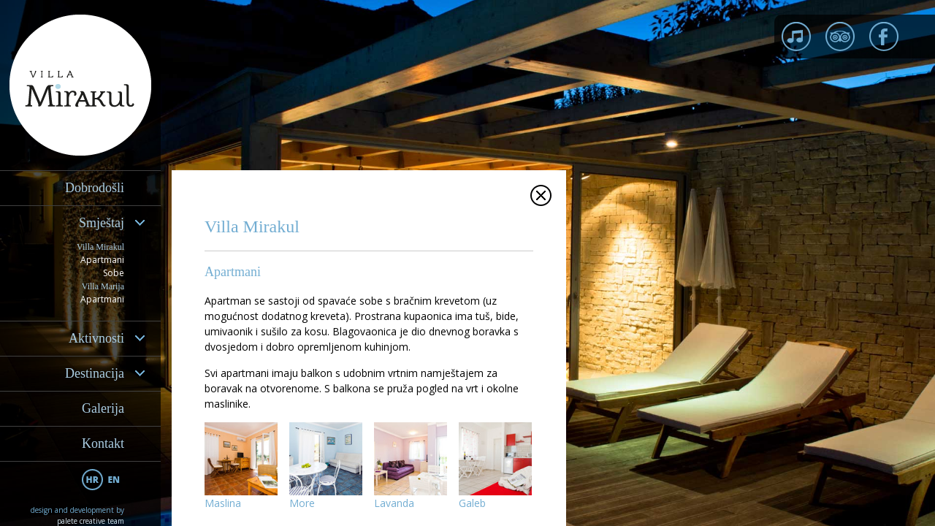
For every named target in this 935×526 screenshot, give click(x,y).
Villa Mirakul (100, 247)
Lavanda (394, 503)
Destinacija (94, 373)
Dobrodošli (94, 187)
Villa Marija (103, 286)
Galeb (472, 503)
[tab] (80, 222)
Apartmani (102, 260)
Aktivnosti (96, 338)
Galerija (103, 408)
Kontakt (103, 443)
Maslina (223, 503)
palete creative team (90, 521)
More (302, 503)
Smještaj (101, 223)
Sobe (113, 273)
